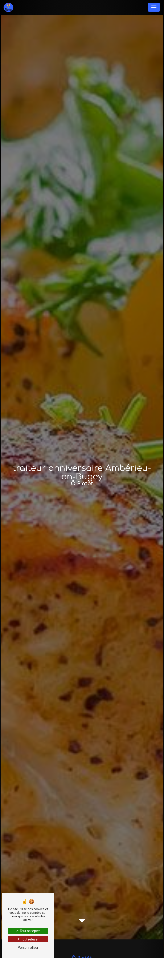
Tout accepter (28, 931)
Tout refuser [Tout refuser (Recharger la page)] (28, 939)
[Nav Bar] (154, 7)
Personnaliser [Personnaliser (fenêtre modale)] (28, 947)
